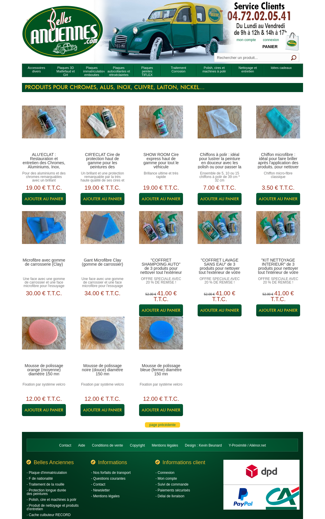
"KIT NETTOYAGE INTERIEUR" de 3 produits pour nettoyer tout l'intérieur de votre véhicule (278, 268)
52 (151, 294)
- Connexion (165, 473)
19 (44, 187)
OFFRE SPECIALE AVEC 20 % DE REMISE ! (161, 280)
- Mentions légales (105, 496)
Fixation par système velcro (44, 384)
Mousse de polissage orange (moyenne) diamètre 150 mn (44, 370)
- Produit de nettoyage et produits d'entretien (52, 507)
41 (165, 296)
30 (44, 293)
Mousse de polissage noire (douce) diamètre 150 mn (102, 370)
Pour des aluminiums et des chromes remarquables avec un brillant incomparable (44, 179)
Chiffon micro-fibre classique (278, 175)
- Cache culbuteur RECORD (49, 515)
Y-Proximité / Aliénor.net (247, 445)
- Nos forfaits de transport (111, 473)
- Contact (98, 484)
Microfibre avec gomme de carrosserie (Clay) (44, 262)
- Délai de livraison (169, 496)
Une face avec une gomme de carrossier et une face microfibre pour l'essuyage (44, 282)
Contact (65, 445)
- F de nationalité (40, 478)
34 (102, 293)
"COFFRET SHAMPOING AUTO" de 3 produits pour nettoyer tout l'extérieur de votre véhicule (161, 268)
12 (44, 399)
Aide (81, 445)
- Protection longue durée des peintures (46, 492)
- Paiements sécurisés (172, 490)
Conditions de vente (107, 445)
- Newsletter (100, 490)
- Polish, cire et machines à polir (51, 500)
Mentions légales (165, 445)
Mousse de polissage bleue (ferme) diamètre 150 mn (161, 370)
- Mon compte (166, 478)
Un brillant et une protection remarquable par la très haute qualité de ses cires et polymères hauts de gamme (102, 179)
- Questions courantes (108, 478)
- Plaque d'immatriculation (47, 473)
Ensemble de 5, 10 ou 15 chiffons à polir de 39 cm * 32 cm (219, 177)
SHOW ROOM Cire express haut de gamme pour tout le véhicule (161, 160)
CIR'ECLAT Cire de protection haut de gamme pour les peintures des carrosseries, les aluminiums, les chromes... (102, 166)
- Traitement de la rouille (45, 484)
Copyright (137, 445)
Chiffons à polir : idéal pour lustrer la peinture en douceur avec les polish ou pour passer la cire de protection (220, 162)
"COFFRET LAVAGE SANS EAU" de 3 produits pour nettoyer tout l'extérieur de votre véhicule (219, 268)
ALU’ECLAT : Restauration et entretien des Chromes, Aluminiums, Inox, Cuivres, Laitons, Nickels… (44, 164)
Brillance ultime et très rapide (161, 175)
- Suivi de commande (172, 484)
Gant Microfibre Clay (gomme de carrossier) (102, 262)
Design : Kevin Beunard (203, 445)
